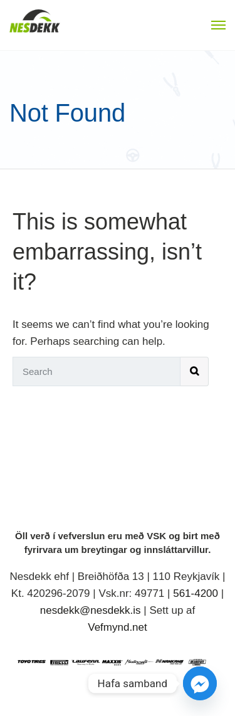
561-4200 (195, 593)
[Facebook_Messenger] (200, 683)
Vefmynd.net (117, 627)
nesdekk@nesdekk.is (90, 610)
